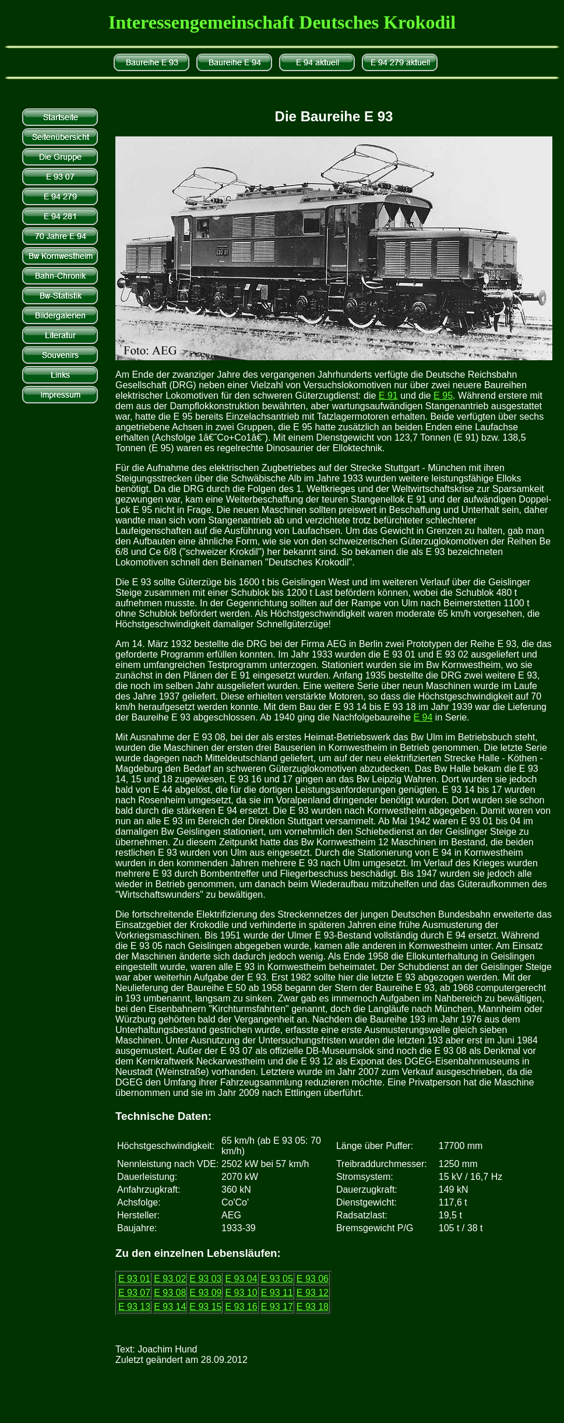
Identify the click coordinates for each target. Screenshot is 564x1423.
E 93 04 (241, 1279)
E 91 (388, 395)
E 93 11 (277, 1293)
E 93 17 (277, 1307)
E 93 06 (313, 1279)
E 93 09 (205, 1293)
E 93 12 (313, 1293)
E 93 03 (205, 1279)
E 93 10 (241, 1293)
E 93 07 (134, 1293)
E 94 (422, 717)
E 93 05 (277, 1279)
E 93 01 (134, 1279)
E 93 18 (313, 1307)
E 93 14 (170, 1307)
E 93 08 (170, 1293)
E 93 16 (241, 1307)
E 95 (443, 395)
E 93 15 (205, 1307)
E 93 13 (134, 1307)
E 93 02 (170, 1279)
